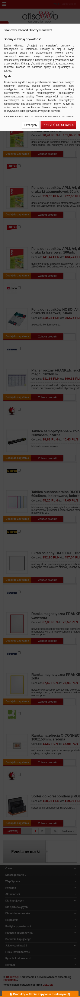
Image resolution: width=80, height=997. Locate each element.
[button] (30, 125)
